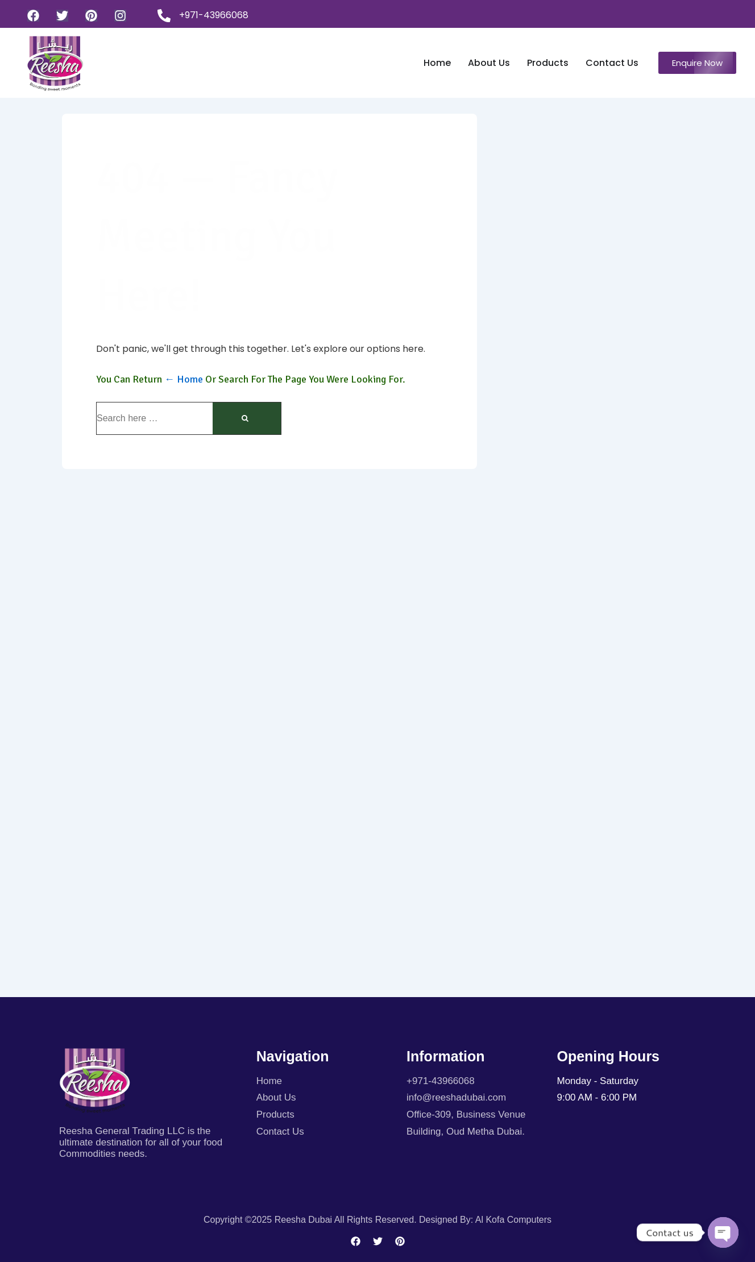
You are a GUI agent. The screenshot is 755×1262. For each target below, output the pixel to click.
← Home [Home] (183, 379)
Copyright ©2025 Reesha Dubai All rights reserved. (311, 1219)
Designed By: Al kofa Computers (485, 1219)
